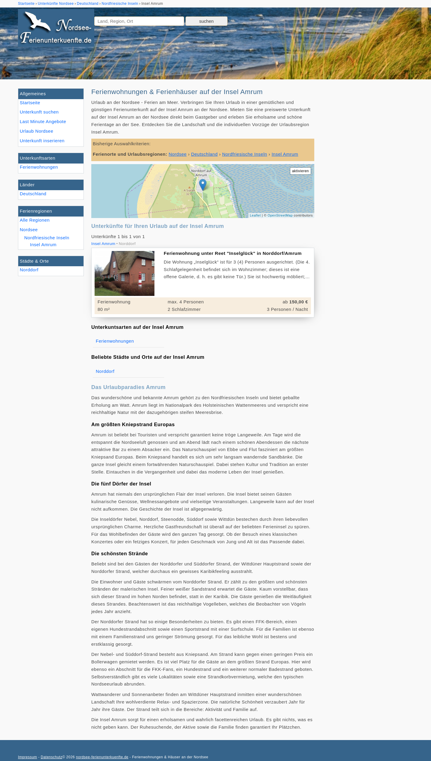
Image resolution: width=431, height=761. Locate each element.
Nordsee (29, 229)
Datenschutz (51, 757)
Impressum (27, 757)
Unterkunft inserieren (42, 140)
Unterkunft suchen (39, 111)
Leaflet (255, 215)
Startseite (30, 102)
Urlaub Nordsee (36, 131)
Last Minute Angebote (43, 121)
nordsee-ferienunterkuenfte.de (102, 757)
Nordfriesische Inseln (46, 237)
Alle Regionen (35, 220)
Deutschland (33, 193)
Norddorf (29, 269)
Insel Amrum (43, 244)
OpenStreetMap (280, 215)
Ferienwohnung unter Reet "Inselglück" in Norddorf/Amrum (233, 253)
